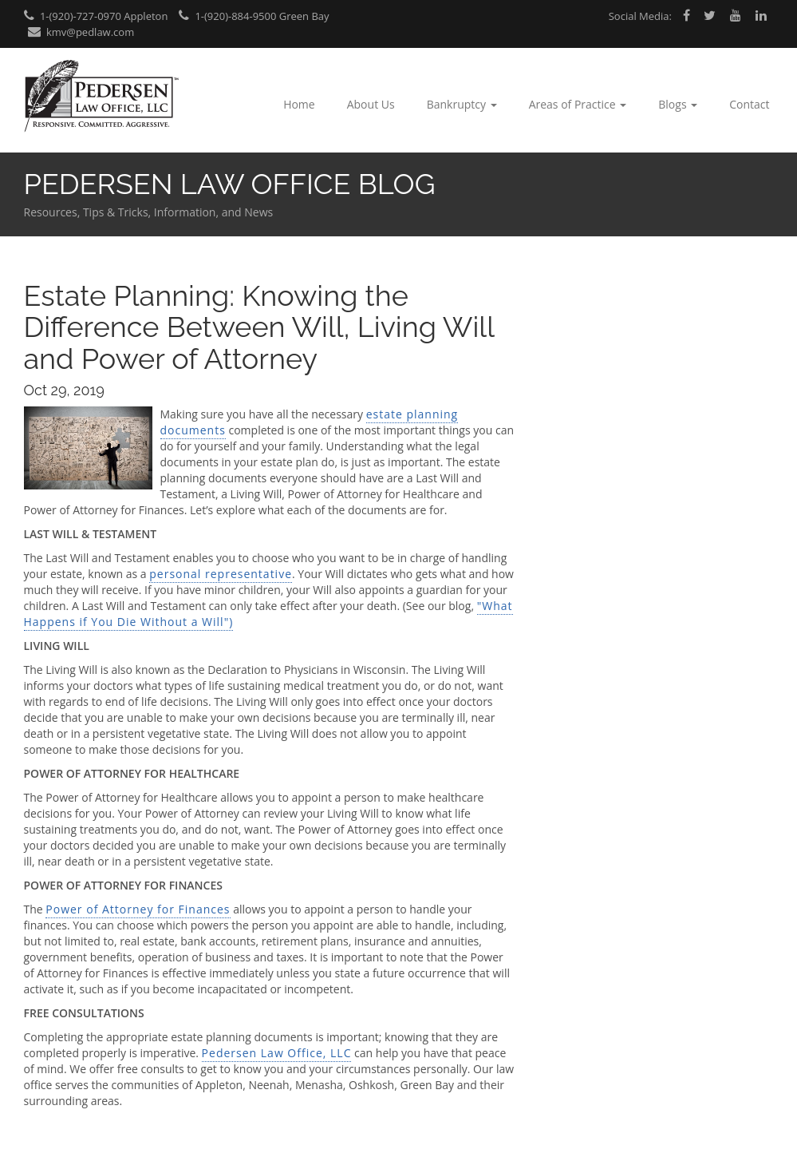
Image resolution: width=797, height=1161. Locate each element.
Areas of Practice (578, 104)
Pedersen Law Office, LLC (277, 1052)
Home (299, 104)
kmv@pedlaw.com (81, 32)
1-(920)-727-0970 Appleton (96, 16)
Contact (749, 104)
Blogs (677, 104)
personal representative (220, 573)
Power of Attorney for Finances (137, 909)
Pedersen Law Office (102, 96)
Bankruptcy (462, 104)
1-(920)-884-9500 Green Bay (254, 16)
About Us (371, 104)
